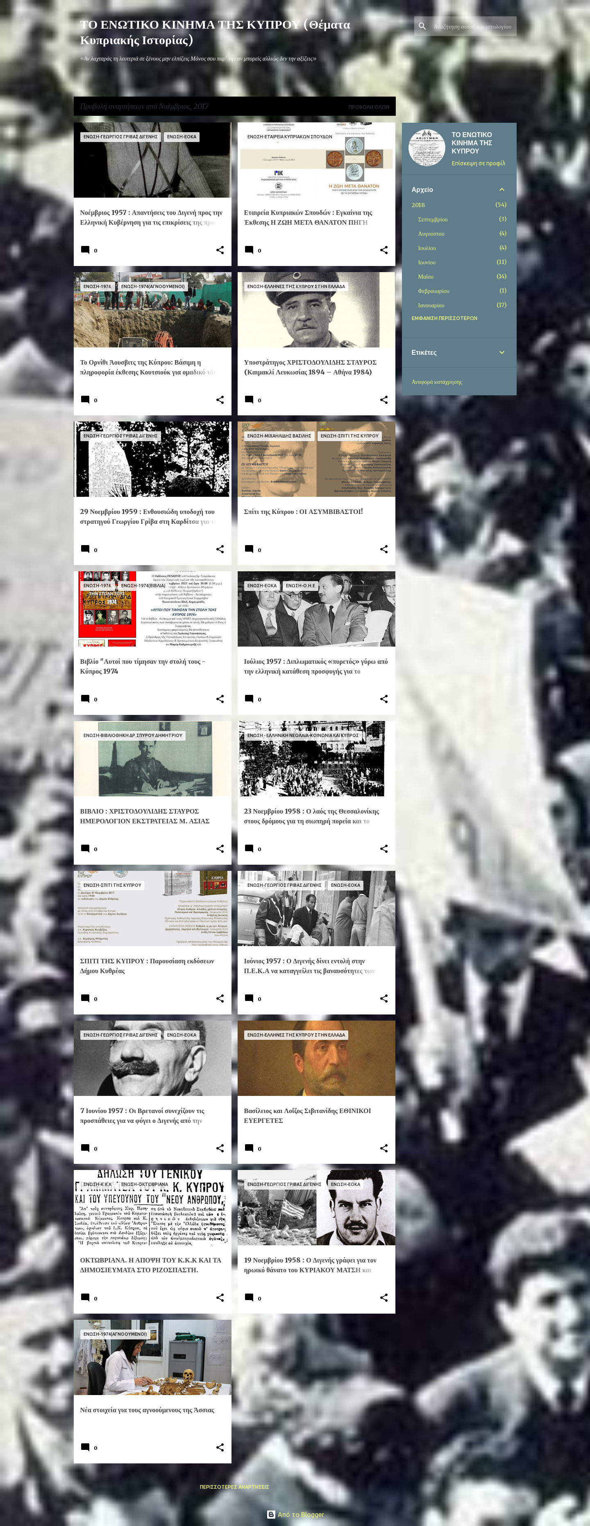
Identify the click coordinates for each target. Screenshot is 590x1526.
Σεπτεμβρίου (433, 219)
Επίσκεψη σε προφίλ (478, 163)
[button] (220, 250)
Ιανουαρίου (431, 305)
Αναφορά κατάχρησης (437, 381)
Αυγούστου (431, 233)
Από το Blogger (295, 1514)
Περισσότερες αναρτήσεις (234, 1487)
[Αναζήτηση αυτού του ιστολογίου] (474, 26)
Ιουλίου (427, 248)
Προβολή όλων (369, 107)
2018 (418, 205)
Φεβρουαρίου (433, 291)
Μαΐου (425, 276)
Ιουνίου (427, 262)
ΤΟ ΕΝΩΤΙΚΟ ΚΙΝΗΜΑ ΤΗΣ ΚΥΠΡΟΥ (472, 143)
